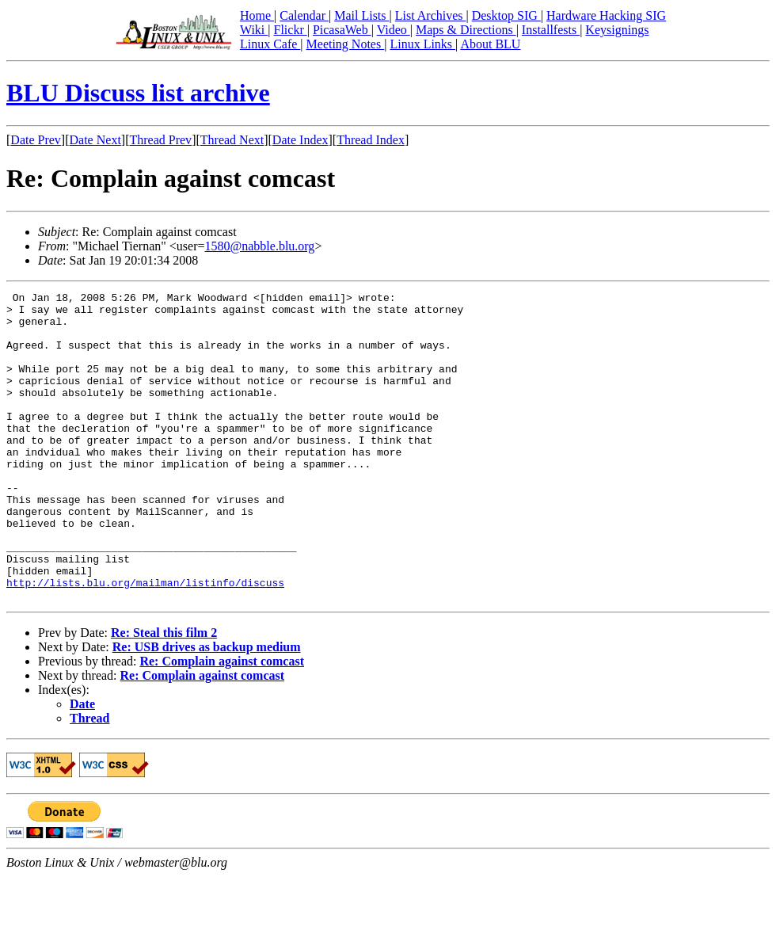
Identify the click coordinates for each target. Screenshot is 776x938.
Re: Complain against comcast (221, 723)
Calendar (304, 15)
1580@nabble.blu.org (260, 246)
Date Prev (35, 140)
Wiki (254, 29)
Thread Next (232, 140)
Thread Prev (160, 140)
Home (257, 15)
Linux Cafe (270, 44)
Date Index (300, 140)
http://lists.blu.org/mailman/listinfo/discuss (145, 642)
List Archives (430, 15)
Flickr (289, 29)
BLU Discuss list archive (138, 92)
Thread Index (371, 140)
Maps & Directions (466, 29)
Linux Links (422, 44)
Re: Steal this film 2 (164, 694)
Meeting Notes (345, 44)
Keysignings (617, 29)
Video (393, 29)
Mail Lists (361, 15)
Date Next (95, 140)
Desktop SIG (506, 15)
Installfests (551, 29)
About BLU (490, 44)
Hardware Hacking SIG (606, 15)
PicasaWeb (342, 29)
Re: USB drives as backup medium (206, 708)
